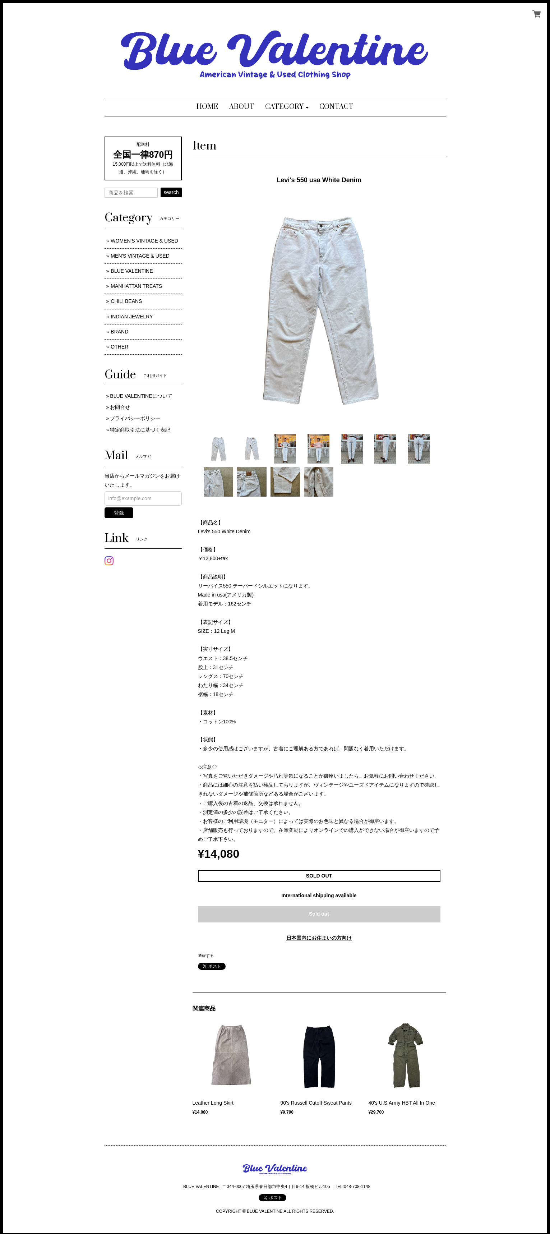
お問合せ (120, 407)
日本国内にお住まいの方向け (319, 938)
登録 (119, 513)
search (171, 192)
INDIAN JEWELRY (132, 316)
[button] (287, 107)
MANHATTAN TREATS (136, 286)
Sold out (319, 914)
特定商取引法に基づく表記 (140, 430)
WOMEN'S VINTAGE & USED (144, 241)
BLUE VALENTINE (132, 271)
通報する (206, 955)
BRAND (119, 332)
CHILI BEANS (126, 301)
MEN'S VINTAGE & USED (140, 256)
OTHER (119, 347)
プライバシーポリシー (135, 418)
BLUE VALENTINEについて (141, 396)
